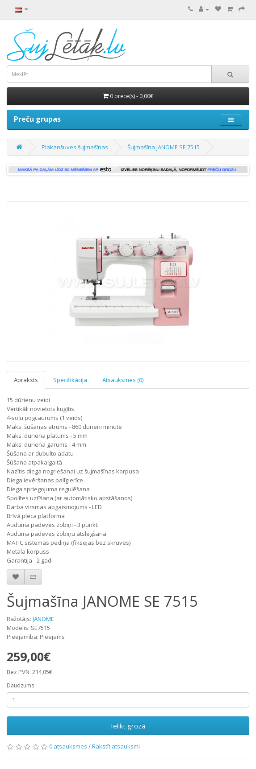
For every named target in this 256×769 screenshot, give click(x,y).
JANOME (43, 619)
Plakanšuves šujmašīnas (75, 147)
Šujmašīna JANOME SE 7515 (163, 147)
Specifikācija (70, 380)
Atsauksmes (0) (122, 380)
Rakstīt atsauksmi (116, 746)
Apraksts (26, 380)
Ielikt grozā (128, 725)
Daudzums (20, 685)
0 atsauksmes (68, 746)
